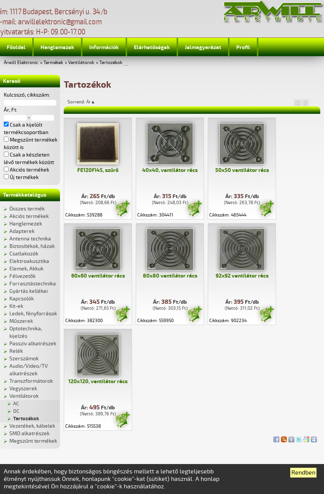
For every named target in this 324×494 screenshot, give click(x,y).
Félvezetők (22, 276)
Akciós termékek (29, 216)
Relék (16, 351)
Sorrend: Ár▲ (86, 101)
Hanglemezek (57, 47)
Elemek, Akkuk (26, 269)
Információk (104, 47)
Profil (243, 47)
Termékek (53, 63)
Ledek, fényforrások (33, 313)
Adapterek (21, 231)
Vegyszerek (23, 388)
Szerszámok (24, 358)
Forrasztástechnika (32, 284)
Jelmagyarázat (203, 47)
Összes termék (27, 209)
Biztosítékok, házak (32, 246)
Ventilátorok (81, 63)
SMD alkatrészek (29, 433)
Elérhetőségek (152, 47)
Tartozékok (110, 63)
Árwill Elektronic (21, 63)
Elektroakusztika (29, 261)
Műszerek (21, 321)
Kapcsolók (21, 299)
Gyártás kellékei (28, 291)
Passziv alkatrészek (32, 343)
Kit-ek (16, 306)
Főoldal (16, 47)
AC (16, 404)
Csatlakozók (23, 254)
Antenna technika (30, 239)
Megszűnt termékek (33, 441)
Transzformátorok (31, 381)
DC (16, 411)
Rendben (303, 472)
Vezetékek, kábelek (32, 426)
